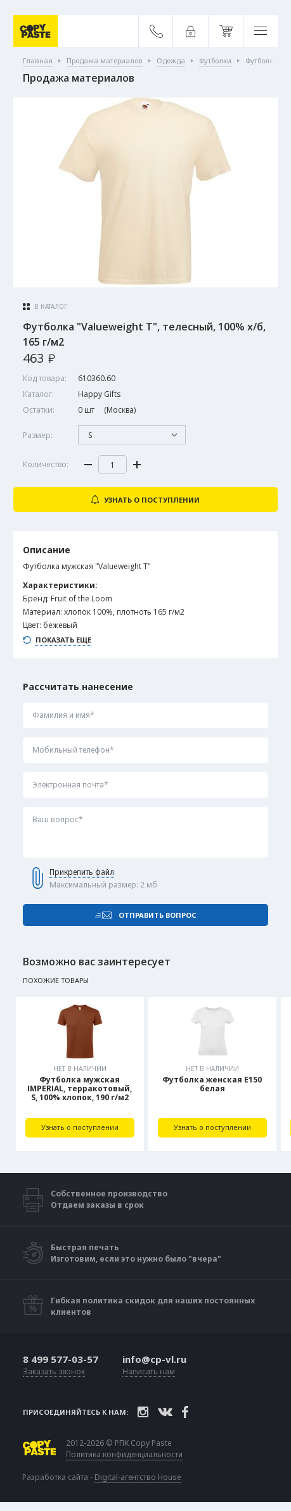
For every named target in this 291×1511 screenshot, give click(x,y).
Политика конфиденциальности (124, 1455)
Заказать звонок (54, 1372)
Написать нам (148, 1372)
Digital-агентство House (137, 1477)
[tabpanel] (80, 1074)
